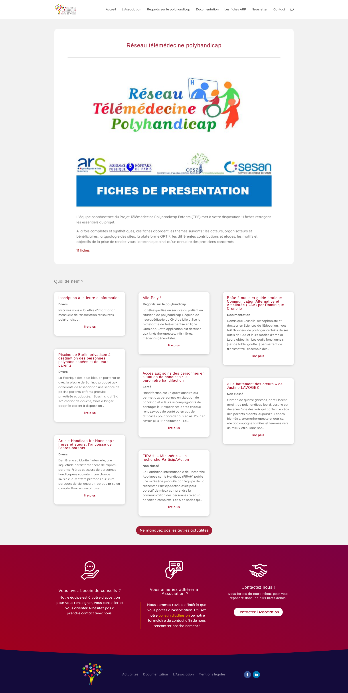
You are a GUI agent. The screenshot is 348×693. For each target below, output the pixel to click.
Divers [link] (63, 304)
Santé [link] (147, 387)
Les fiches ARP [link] (235, 9)
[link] (70, 9)
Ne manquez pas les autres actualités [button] (174, 530)
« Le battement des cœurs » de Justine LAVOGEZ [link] (255, 385)
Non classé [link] (151, 466)
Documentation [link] (207, 9)
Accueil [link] (111, 9)
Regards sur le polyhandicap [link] (168, 9)
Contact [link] (279, 9)
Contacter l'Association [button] (258, 612)
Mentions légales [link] (212, 674)
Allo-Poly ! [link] (152, 298)
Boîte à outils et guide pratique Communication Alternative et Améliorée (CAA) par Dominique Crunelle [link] (255, 303)
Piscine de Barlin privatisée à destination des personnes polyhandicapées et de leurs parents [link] (84, 360)
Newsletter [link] (260, 9)
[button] (247, 674)
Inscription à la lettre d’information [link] (89, 298)
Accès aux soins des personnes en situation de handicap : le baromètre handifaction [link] (174, 376)
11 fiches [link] (84, 250)
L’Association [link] (131, 9)
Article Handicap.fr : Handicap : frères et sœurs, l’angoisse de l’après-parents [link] (86, 444)
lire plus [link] (90, 327)
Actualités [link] (130, 674)
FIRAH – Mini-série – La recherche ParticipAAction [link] (166, 457)
